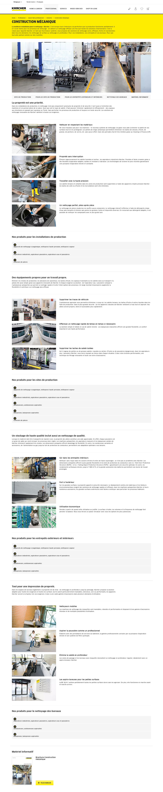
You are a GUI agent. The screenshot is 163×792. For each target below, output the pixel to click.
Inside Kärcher (76, 9)
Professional (51, 9)
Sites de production (22, 97)
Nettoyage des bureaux (117, 97)
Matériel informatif (140, 97)
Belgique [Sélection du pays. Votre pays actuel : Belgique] (18, 2)
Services (63, 9)
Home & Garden (35, 9)
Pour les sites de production (48, 97)
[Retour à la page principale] (20, 9)
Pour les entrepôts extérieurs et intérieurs (83, 97)
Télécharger (44, 783)
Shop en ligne (91, 9)
